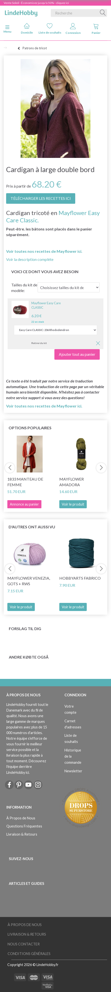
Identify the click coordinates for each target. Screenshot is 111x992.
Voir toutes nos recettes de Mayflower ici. (44, 251)
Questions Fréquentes (24, 826)
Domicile (27, 28)
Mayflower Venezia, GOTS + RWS (28, 581)
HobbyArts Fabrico (80, 578)
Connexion (73, 29)
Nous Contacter (24, 944)
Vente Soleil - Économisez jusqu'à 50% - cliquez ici (36, 3)
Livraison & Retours (21, 834)
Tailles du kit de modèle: (24, 287)
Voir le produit (73, 504)
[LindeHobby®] (21, 12)
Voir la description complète (29, 259)
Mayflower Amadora (71, 482)
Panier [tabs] (96, 29)
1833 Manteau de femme (25, 482)
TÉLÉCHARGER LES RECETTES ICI (41, 198)
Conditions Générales (29, 954)
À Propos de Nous (20, 818)
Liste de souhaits (49, 28)
